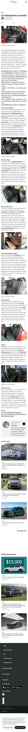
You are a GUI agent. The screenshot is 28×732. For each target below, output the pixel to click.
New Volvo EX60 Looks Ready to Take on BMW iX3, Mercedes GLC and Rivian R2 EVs (13, 634)
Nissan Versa (4, 170)
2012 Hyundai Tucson (6, 206)
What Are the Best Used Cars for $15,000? (13, 577)
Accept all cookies (20, 727)
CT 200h (21, 303)
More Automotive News (7, 416)
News (2, 12)
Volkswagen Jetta (6, 352)
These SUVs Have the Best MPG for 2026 (12, 522)
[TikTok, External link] (3, 694)
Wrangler (17, 255)
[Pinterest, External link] (3, 703)
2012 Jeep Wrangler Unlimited (9, 253)
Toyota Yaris (6, 168)
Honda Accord (5, 113)
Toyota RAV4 (21, 212)
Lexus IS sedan (5, 300)
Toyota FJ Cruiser (6, 388)
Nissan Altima (17, 126)
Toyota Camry (5, 122)
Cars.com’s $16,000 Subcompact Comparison (13, 414)
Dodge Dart (23, 352)
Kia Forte (20, 350)
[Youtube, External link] (3, 699)
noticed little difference (7, 228)
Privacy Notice (4, 711)
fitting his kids (14, 397)
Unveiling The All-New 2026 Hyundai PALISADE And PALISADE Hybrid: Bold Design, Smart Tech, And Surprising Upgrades (14, 605)
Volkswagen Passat (17, 113)
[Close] (26, 714)
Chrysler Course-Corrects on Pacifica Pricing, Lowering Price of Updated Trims (14, 494)
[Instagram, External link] (3, 701)
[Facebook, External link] (3, 696)
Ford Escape (12, 212)
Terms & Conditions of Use (7, 708)
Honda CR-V (4, 212)
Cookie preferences (8, 727)
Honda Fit (23, 167)
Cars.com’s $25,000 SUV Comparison (11, 412)
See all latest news (22, 530)
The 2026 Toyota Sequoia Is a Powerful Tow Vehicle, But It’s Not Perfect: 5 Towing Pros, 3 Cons (13, 465)
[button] (6, 22)
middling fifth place (17, 161)
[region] (14, 722)
